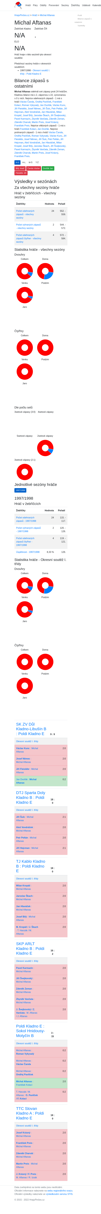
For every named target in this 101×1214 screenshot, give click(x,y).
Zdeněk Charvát (22, 122)
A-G (17, 162)
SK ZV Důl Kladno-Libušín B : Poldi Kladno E (31, 729)
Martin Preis (38, 122)
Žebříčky (75, 5)
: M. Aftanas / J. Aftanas (26, 1012)
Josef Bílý (28, 115)
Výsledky (81, 26)
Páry (35, 5)
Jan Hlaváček (48, 112)
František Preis (22, 125)
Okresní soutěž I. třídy (27, 741)
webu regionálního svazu (59, 1190)
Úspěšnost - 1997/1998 (27, 552)
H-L (24, 162)
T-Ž (37, 162)
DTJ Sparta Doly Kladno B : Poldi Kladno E (30, 797)
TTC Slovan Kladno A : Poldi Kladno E (30, 1113)
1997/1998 (20, 490)
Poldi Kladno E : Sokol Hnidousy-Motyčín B (30, 1031)
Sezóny (65, 5)
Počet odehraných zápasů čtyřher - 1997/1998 (25, 541)
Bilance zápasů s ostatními (83, 20)
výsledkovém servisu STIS (59, 1194)
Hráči (28, 5)
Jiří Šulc (46, 108)
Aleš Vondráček (32, 112)
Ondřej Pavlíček (43, 102)
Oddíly (43, 5)
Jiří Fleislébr (20, 108)
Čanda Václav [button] (33, 168)
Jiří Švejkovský (57, 115)
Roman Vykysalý (30, 105)
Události (86, 5)
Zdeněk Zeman (56, 119)
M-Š (30, 162)
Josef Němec (34, 108)
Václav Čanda (27, 102)
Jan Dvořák (45, 105)
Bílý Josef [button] (20, 168)
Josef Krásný (51, 122)
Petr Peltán (57, 108)
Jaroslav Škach (41, 115)
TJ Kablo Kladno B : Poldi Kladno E (30, 866)
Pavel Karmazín (22, 119)
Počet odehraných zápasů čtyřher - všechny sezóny (28, 238)
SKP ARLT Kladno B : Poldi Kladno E (30, 948)
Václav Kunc (59, 105)
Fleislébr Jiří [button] (21, 173)
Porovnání (54, 5)
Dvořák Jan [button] (48, 168)
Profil (80, 15)
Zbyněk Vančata (40, 119)
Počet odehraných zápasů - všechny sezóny (25, 214)
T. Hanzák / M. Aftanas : (27, 1095)
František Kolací (28, 129)
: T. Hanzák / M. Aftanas (27, 930)
